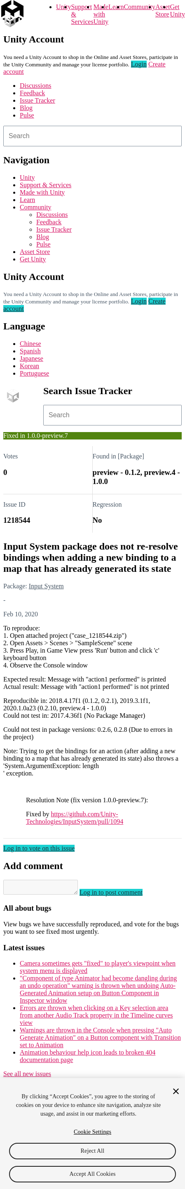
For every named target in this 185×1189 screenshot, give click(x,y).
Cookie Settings (92, 1132)
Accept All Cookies (92, 1174)
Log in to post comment (119, 894)
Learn (116, 6)
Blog (26, 107)
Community (139, 6)
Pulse (27, 115)
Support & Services (45, 184)
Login (139, 64)
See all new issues (27, 1076)
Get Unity (177, 10)
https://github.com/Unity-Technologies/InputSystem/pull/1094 (74, 818)
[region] (92, 1133)
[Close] (176, 1091)
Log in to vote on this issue (39, 848)
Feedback (32, 92)
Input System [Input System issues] (46, 586)
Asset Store (35, 251)
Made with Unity (101, 14)
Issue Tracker (37, 100)
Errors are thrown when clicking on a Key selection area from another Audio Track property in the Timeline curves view (96, 1018)
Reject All (93, 1151)
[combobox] (92, 136)
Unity (63, 6)
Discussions (35, 85)
